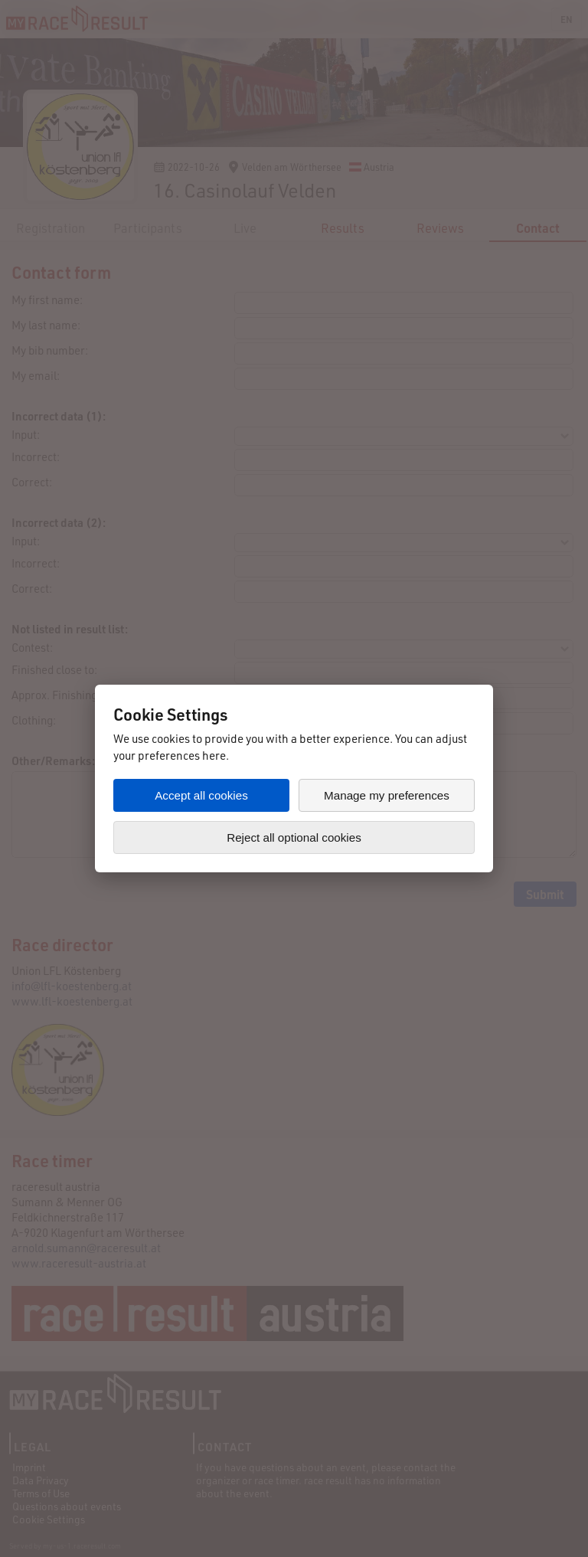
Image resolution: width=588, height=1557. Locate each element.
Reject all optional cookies (294, 837)
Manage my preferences (386, 795)
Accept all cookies (201, 795)
